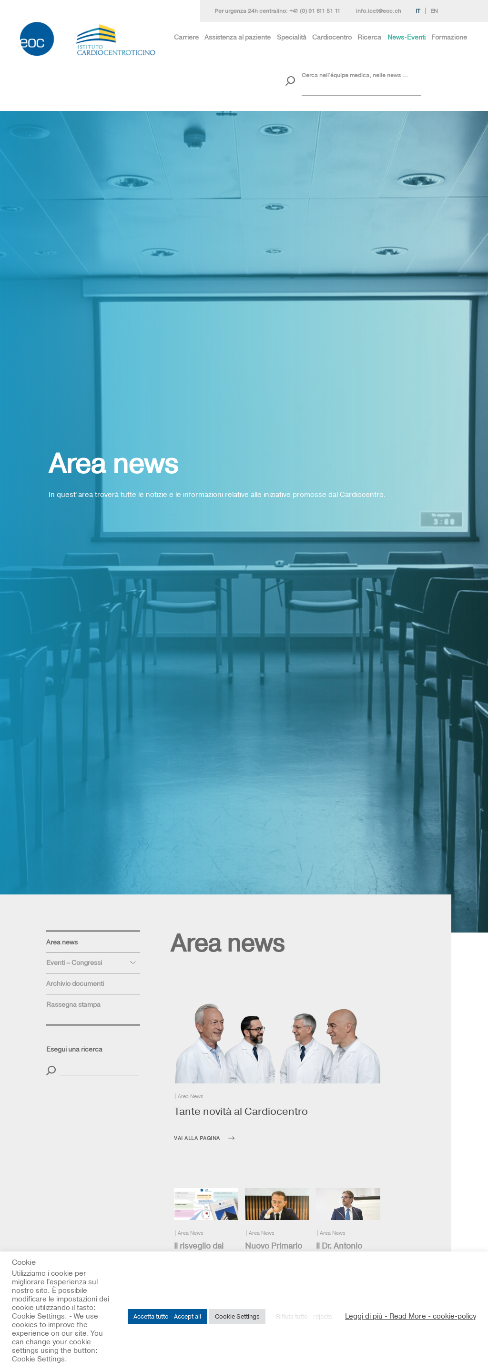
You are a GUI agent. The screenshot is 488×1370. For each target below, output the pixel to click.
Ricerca (369, 37)
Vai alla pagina (197, 1138)
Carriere (186, 37)
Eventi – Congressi (74, 962)
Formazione (449, 37)
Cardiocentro (332, 37)
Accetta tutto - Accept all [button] (167, 1316)
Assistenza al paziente (237, 37)
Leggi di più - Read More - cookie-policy (410, 1316)
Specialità (291, 37)
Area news (62, 942)
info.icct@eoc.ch (378, 11)
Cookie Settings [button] (237, 1316)
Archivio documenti (75, 983)
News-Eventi (406, 37)
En (434, 11)
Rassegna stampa (73, 1004)
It (418, 11)
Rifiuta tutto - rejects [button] (304, 1316)
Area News (190, 1096)
